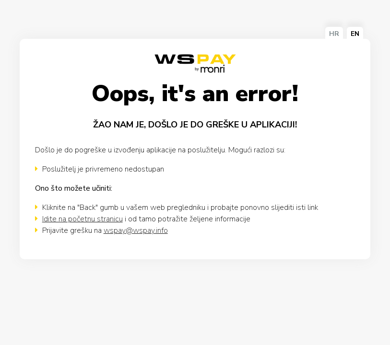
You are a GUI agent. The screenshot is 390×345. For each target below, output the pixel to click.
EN (355, 33)
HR (334, 33)
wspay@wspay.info (136, 230)
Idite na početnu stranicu (82, 219)
